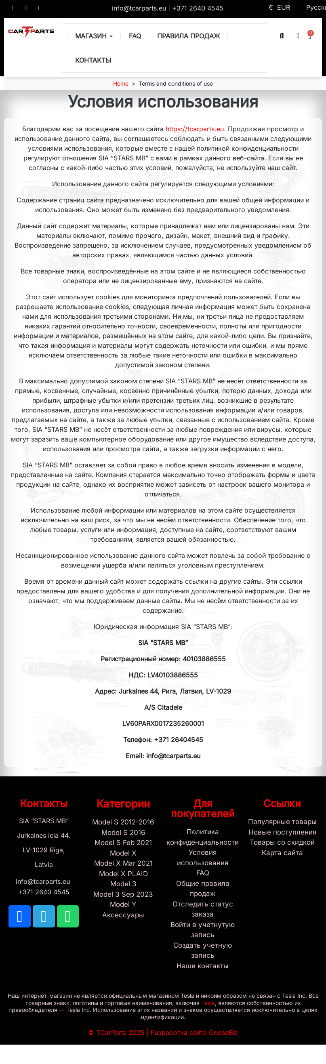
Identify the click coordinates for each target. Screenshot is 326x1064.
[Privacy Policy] (203, 837)
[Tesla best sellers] (282, 822)
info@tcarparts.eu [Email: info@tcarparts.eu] (140, 8)
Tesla (208, 1002)
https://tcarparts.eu (195, 129)
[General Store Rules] (203, 889)
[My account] (297, 35)
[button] (281, 35)
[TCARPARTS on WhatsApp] (38, 8)
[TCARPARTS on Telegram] (26, 8)
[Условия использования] (203, 857)
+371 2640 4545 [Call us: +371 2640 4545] (197, 8)
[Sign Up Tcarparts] (203, 950)
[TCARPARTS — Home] (31, 32)
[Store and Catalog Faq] (203, 873)
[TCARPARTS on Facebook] (13, 8)
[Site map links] (282, 853)
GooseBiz (223, 1032)
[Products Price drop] (282, 842)
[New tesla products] (282, 832)
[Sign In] (203, 930)
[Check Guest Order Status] (203, 909)
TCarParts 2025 (120, 1032)
